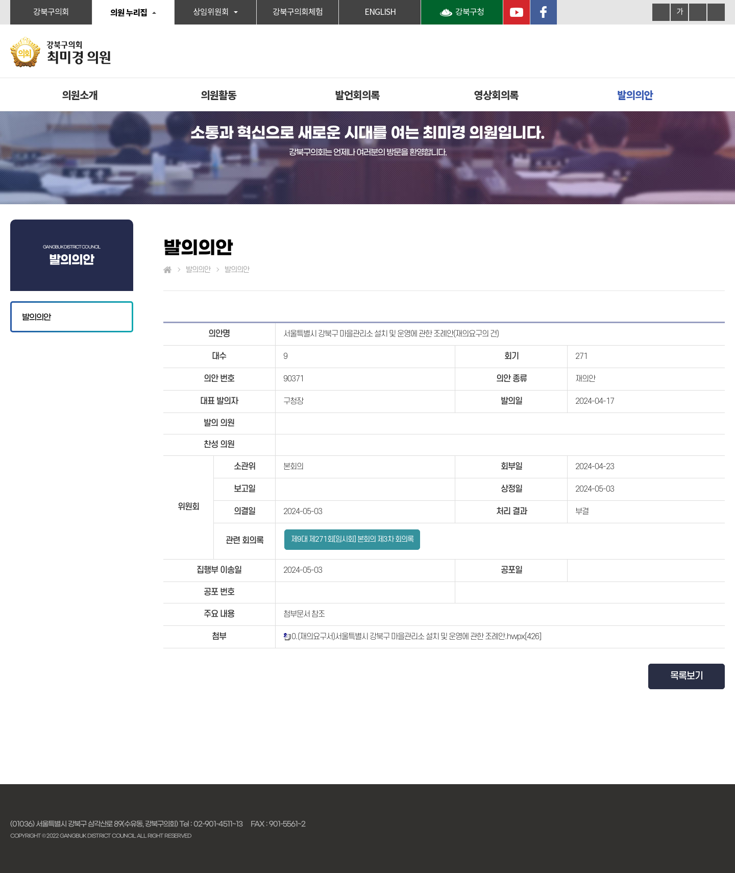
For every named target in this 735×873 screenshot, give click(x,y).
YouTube (516, 12)
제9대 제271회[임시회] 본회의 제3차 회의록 (352, 539)
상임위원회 (211, 12)
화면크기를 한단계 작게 (697, 12)
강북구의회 (51, 12)
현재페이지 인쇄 (716, 12)
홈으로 (167, 270)
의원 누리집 (128, 12)
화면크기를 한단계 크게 (661, 12)
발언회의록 (357, 94)
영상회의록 (496, 94)
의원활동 (218, 94)
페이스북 (543, 12)
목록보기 (686, 676)
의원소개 (79, 94)
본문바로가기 (0, 0)
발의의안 (635, 94)
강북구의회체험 (298, 12)
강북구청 (469, 12)
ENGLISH (380, 12)
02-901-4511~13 (217, 824)
